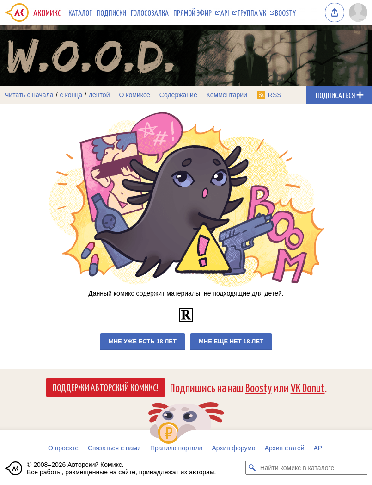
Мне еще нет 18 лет (231, 341)
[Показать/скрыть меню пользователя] (358, 12)
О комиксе (134, 95)
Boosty (285, 12)
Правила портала (176, 448)
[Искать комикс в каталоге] (252, 467)
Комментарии (227, 95)
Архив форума (233, 448)
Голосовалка (150, 12)
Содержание (178, 95)
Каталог (80, 12)
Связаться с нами (114, 448)
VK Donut (308, 387)
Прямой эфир (192, 12)
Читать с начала (29, 95)
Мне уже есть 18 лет (143, 341)
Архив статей (285, 448)
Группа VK (252, 12)
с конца (71, 95)
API (224, 12)
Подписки (111, 12)
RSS (274, 95)
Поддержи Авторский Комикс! (106, 387)
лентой (99, 95)
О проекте (63, 448)
